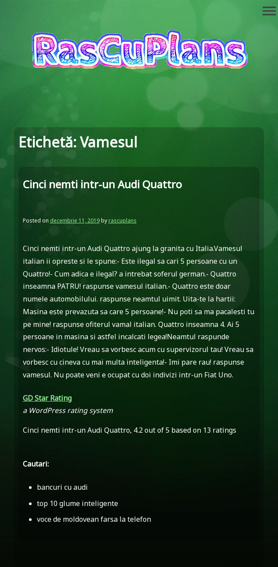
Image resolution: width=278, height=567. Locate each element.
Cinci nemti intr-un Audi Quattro (102, 184)
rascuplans (122, 220)
